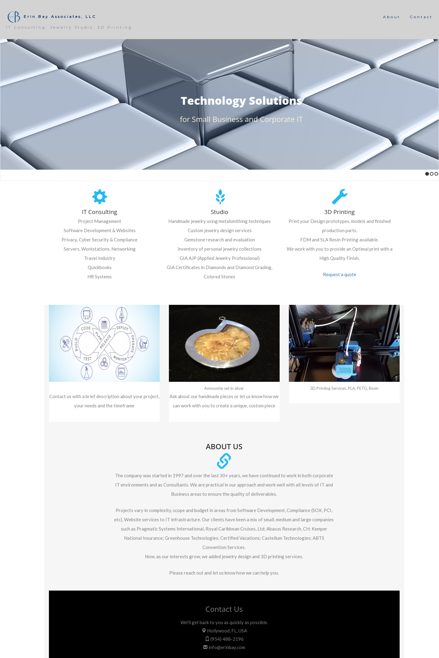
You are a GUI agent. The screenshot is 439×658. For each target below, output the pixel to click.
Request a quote (339, 274)
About (392, 16)
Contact (421, 16)
